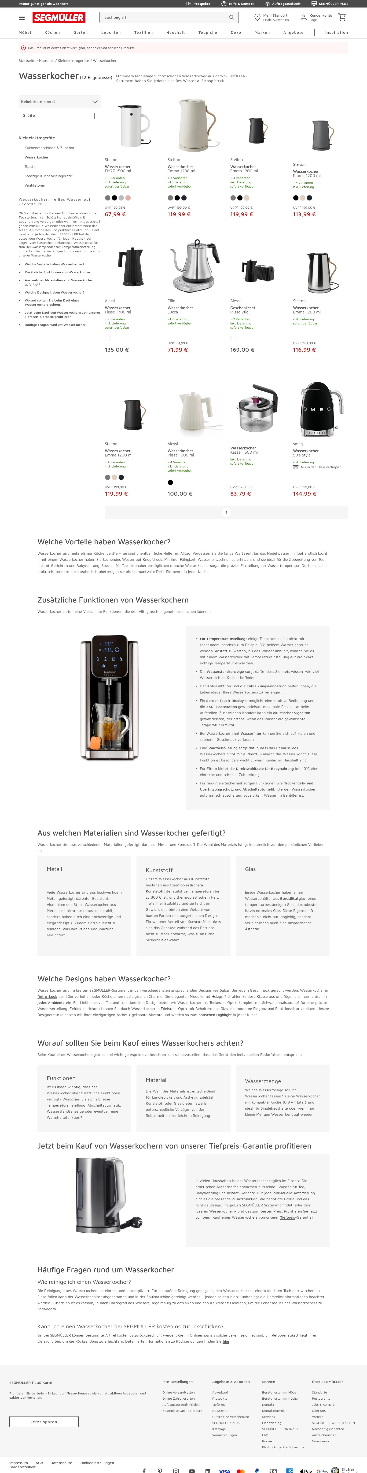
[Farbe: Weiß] (107, 338)
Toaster (31, 166)
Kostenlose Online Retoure (182, 1411)
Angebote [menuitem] (293, 32)
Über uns (319, 1411)
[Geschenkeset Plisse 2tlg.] (258, 266)
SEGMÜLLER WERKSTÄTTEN (333, 1423)
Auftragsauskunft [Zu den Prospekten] (282, 3)
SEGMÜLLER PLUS (226, 1423)
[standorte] (271, 17)
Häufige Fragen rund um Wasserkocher (55, 325)
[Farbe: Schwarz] (114, 198)
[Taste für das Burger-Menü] (21, 17)
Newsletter (220, 1411)
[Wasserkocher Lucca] (195, 266)
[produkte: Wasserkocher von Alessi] (132, 298)
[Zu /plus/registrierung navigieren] (44, 1421)
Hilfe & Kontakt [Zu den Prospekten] (237, 3)
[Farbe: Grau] (107, 198)
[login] (317, 17)
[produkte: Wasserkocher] (258, 441)
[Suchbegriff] (164, 17)
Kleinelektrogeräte (37, 137)
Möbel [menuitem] (25, 32)
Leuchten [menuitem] (111, 32)
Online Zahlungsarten (178, 1398)
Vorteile (317, 1417)
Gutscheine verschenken (230, 1417)
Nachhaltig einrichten (328, 1429)
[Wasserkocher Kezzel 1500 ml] (258, 409)
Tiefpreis (218, 1404)
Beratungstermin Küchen (281, 1398)
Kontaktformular (274, 1411)
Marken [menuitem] (262, 32)
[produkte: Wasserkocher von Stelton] (132, 162)
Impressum (18, 1463)
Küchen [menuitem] (52, 32)
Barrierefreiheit (22, 1467)
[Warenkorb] (343, 17)
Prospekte (220, 1398)
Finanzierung (271, 1423)
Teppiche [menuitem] (207, 32)
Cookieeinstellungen (97, 1463)
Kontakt (268, 1404)
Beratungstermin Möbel (279, 1392)
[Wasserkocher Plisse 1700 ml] (132, 266)
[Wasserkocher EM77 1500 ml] (132, 125)
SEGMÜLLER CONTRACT (280, 1429)
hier (226, 1341)
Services (268, 1417)
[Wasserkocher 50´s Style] (320, 409)
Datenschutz (61, 1463)
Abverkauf (220, 1392)
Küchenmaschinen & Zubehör (49, 148)
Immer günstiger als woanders (44, 4)
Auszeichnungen (324, 1435)
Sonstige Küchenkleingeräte (48, 176)
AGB (39, 1463)
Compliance (321, 1441)
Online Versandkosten (178, 1392)
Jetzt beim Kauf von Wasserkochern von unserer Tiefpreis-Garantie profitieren (63, 314)
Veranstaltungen (224, 1435)
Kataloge (219, 1429)
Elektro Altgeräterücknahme (283, 1447)
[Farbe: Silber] (121, 198)
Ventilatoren (35, 185)
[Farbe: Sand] (247, 198)
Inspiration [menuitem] (336, 32)
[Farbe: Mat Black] (184, 198)
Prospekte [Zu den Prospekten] (198, 3)
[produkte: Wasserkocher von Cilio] (195, 298)
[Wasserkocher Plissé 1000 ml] (195, 409)
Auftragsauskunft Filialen (181, 1404)
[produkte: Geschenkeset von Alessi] (258, 298)
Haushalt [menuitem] (175, 32)
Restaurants (321, 1398)
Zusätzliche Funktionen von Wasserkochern (58, 272)
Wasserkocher (36, 157)
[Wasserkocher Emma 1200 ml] (195, 125)
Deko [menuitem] (236, 32)
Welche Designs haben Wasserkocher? (54, 292)
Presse (267, 1441)
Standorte (319, 1392)
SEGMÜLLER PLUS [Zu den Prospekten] (330, 3)
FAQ (265, 1435)
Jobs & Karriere (323, 1404)
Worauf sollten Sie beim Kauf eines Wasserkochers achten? (52, 302)
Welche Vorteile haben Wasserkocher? (54, 264)
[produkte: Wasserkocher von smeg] (320, 441)
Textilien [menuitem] (143, 32)
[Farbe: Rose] (128, 198)
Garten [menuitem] (80, 32)
